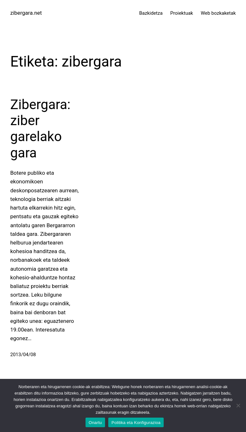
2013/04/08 (23, 354)
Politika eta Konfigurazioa (135, 422)
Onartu (95, 422)
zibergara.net (26, 13)
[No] (238, 405)
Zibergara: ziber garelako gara (40, 129)
